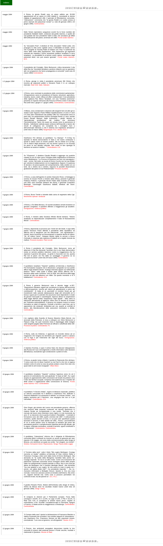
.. (97, 8)
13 (87, 8)
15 (92, 8)
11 (81, 8)
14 (90, 8)
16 (95, 8)
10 (78, 8)
